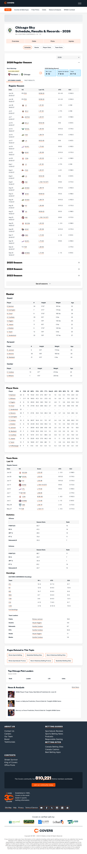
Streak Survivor (11, 759)
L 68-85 (41, 247)
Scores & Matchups (21, 10)
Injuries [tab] (71, 41)
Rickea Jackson (37, 619)
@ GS (27, 194)
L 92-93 (41, 129)
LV (26, 105)
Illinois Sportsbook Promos (17, 661)
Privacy (21, 807)
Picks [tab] (53, 41)
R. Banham (10, 306)
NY (26, 205)
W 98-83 (41, 93)
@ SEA (27, 188)
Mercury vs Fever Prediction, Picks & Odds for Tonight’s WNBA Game (38, 710)
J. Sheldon (10, 328)
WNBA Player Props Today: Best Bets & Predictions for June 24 (36, 692)
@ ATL (27, 146)
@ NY (27, 152)
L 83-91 (41, 117)
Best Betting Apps (53, 752)
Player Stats (47, 47)
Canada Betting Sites (54, 747)
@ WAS (27, 253)
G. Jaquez (10, 324)
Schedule (27, 47)
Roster (37, 47)
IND (26, 182)
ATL (23, 489)
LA (26, 141)
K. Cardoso (10, 372)
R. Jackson (10, 350)
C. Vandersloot (11, 335)
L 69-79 (41, 134)
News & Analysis (55, 10)
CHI (10, 602)
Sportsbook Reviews (54, 731)
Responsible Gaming (54, 739)
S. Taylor (9, 332)
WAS (26, 235)
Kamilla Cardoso (37, 626)
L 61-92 (41, 105)
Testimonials (9, 742)
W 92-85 (41, 123)
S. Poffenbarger (14, 446)
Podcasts (49, 736)
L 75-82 (41, 146)
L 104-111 (40, 509)
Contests (10, 755)
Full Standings (13, 609)
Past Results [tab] (29, 80)
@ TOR (23, 493)
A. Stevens (10, 353)
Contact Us (9, 731)
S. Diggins (10, 321)
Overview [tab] (15, 41)
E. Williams (10, 376)
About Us (9, 726)
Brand (6, 739)
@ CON (27, 223)
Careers (7, 734)
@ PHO (27, 117)
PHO (26, 170)
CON (26, 158)
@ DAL (27, 129)
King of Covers (10, 762)
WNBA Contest (69, 10)
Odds (44, 10)
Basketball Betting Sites (34, 655)
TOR (25, 247)
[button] (79, 62)
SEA (26, 135)
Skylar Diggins (37, 623)
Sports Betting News (54, 734)
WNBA (8, 10)
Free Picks (35, 10)
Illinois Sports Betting (15, 655)
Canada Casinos (52, 749)
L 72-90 (41, 235)
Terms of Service (31, 807)
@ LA (27, 123)
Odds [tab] (34, 41)
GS (26, 211)
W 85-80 (40, 496)
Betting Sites (53, 742)
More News (75, 687)
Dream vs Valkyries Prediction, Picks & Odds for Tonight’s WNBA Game (38, 701)
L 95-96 (41, 152)
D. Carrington (11, 310)
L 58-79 (39, 505)
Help (15, 807)
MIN (23, 505)
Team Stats (59, 47)
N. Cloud (9, 313)
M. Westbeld (11, 357)
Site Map (8, 807)
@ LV (26, 111)
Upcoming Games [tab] (14, 80)
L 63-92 (41, 158)
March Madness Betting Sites (56, 655)
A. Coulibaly (10, 317)
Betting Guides (54, 726)
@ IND (24, 485)
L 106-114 (43, 182)
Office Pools (9, 765)
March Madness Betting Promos (40, 661)
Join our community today (43, 785)
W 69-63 (41, 194)
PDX (25, 93)
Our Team (8, 736)
